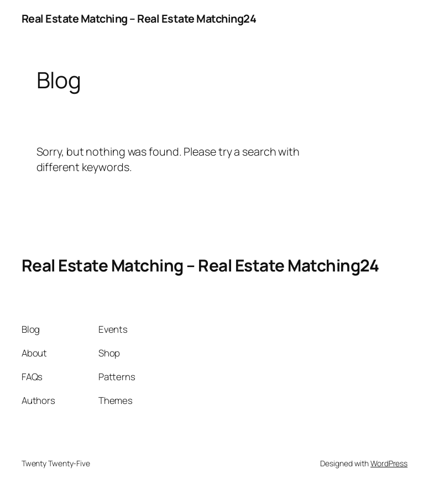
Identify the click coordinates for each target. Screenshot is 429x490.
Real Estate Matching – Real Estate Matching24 (139, 18)
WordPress (388, 463)
